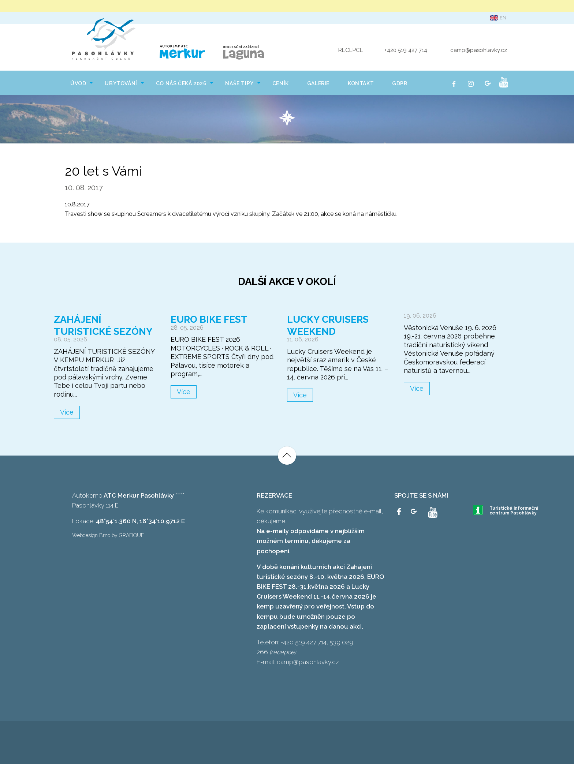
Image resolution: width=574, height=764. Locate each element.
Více (67, 411)
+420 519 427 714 (405, 49)
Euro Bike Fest (210, 318)
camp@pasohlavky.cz (478, 49)
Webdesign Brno (91, 535)
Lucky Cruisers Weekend (328, 324)
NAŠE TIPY (239, 82)
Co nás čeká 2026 (181, 82)
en (498, 18)
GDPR (399, 82)
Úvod (78, 82)
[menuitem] (78, 82)
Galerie (318, 82)
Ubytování (121, 82)
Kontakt (361, 82)
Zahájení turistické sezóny (104, 324)
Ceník (280, 82)
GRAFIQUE (131, 535)
